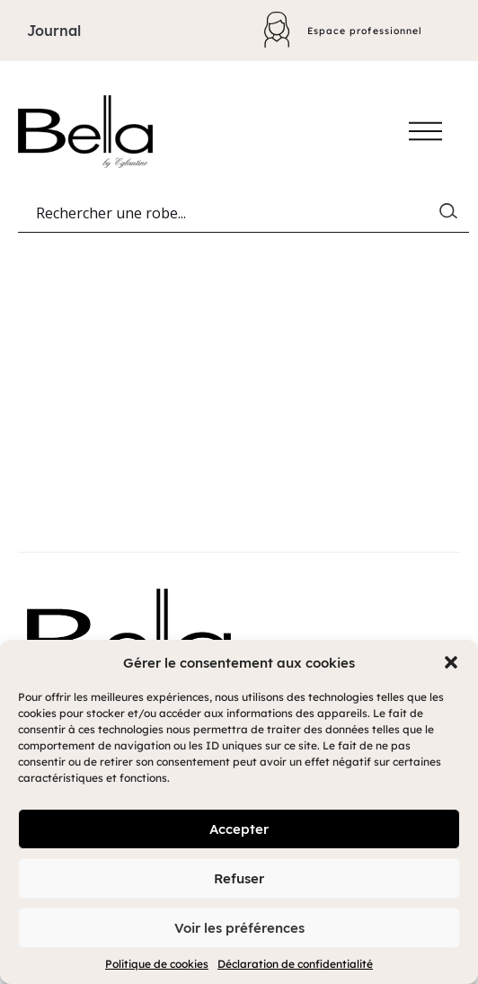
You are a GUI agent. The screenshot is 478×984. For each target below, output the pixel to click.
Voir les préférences (239, 927)
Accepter (239, 829)
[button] (451, 662)
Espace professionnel (362, 29)
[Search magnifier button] (452, 214)
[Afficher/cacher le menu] (425, 131)
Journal (54, 31)
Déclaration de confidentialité (295, 964)
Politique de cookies (156, 964)
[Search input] (235, 214)
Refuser (239, 878)
